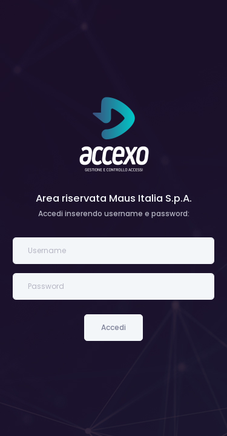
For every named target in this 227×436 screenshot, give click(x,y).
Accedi (113, 327)
